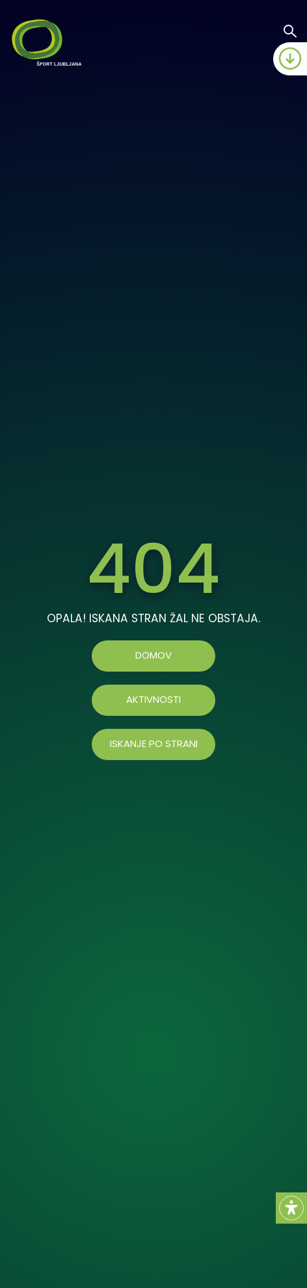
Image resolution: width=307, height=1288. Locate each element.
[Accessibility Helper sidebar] (291, 1208)
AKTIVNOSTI (153, 700)
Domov (153, 656)
